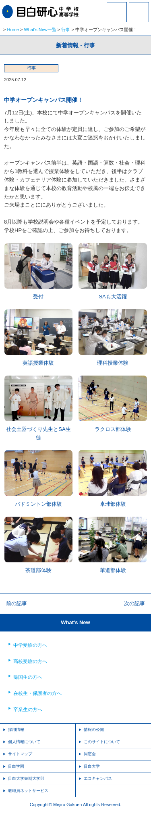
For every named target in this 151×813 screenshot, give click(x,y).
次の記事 (134, 603)
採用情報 (16, 729)
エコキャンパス (98, 778)
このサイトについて (102, 741)
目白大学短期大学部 (26, 778)
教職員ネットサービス (28, 790)
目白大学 (92, 766)
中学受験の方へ (30, 645)
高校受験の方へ (30, 661)
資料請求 (117, 17)
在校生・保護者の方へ (37, 693)
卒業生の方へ (27, 709)
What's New (75, 622)
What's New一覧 (40, 29)
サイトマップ (20, 754)
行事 (65, 29)
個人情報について (24, 741)
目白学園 (16, 766)
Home (13, 29)
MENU (139, 12)
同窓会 (90, 754)
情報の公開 (94, 729)
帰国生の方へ (27, 677)
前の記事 (16, 603)
